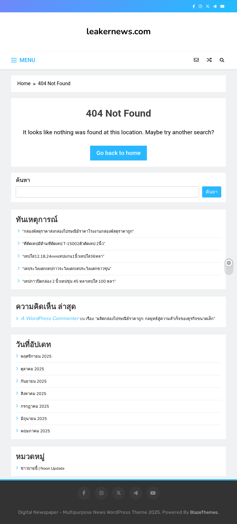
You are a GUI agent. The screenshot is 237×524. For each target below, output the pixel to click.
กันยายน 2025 (34, 381)
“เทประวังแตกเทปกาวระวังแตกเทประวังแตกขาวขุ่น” (66, 269)
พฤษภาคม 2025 (35, 431)
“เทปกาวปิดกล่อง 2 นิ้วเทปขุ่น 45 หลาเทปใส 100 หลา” (69, 281)
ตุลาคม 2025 (32, 369)
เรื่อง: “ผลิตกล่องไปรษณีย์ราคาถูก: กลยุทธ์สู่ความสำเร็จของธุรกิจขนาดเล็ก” (150, 319)
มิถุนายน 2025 (34, 419)
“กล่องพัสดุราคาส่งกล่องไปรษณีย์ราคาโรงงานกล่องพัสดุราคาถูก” (78, 231)
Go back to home (118, 152)
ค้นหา (23, 180)
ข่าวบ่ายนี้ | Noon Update (42, 468)
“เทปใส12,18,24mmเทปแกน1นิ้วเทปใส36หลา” (63, 256)
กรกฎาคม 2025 (35, 406)
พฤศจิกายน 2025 (36, 356)
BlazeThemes (204, 512)
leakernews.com (118, 31)
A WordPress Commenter (50, 318)
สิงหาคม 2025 (33, 394)
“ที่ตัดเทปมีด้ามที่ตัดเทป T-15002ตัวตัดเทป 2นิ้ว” (63, 244)
